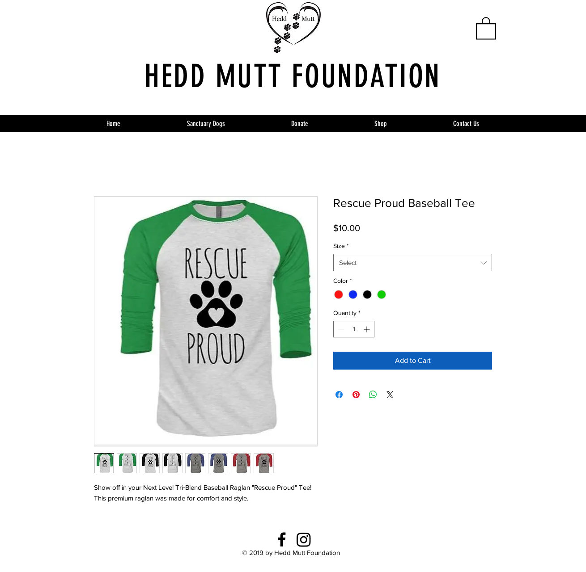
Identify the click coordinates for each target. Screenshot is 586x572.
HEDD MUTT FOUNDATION (292, 76)
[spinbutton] (354, 329)
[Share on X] (390, 394)
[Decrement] (340, 329)
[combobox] (412, 262)
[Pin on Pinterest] (356, 394)
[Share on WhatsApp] (373, 394)
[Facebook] (281, 539)
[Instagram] (303, 539)
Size (341, 245)
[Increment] (367, 329)
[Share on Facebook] (339, 394)
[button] (486, 28)
